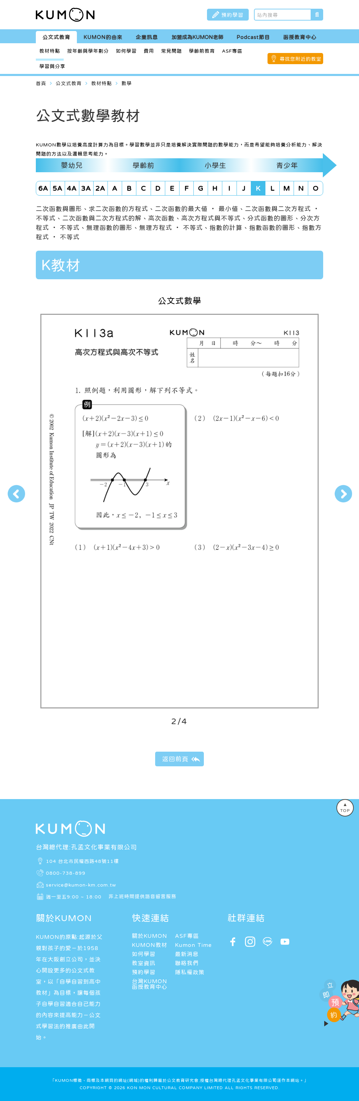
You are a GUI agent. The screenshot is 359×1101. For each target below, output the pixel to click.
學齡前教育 (202, 50)
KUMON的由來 (102, 37)
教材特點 (49, 50)
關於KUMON (149, 936)
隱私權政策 (190, 972)
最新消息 (187, 954)
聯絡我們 (187, 963)
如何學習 (126, 50)
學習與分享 (52, 66)
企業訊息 (147, 37)
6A (43, 188)
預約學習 (143, 972)
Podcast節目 (253, 37)
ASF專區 (232, 50)
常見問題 (171, 50)
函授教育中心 (300, 37)
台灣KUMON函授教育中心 (149, 983)
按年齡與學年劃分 (88, 50)
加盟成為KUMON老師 (197, 37)
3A (86, 188)
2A (100, 188)
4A (72, 188)
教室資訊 (143, 963)
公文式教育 (56, 37)
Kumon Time (193, 945)
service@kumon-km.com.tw (81, 884)
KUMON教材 (149, 945)
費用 (149, 50)
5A (58, 188)
